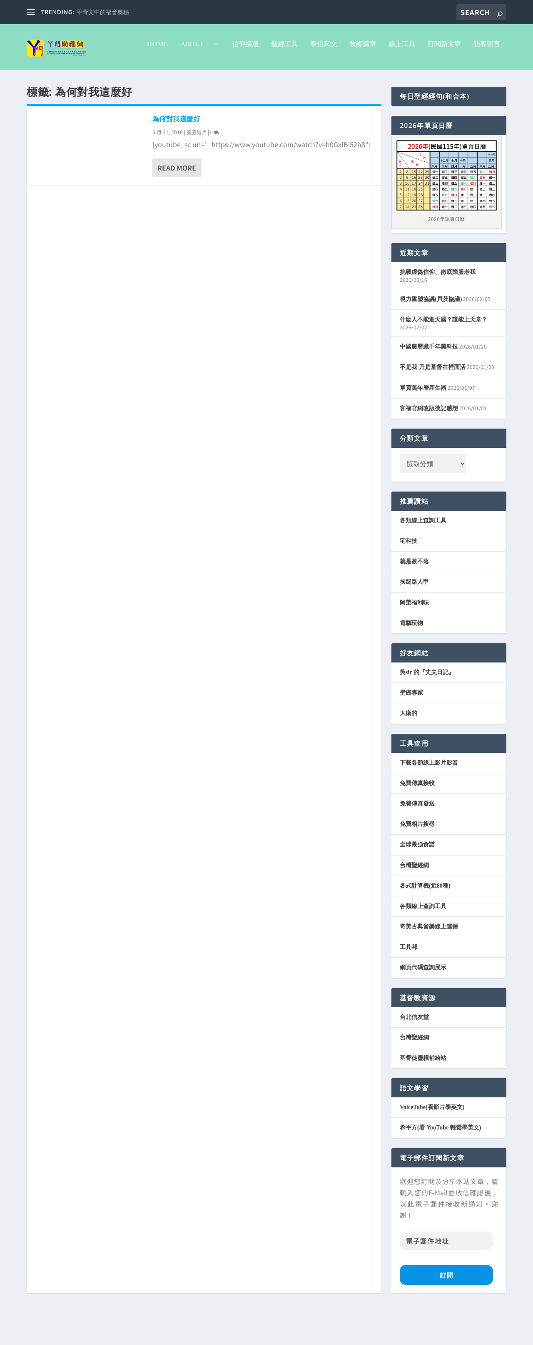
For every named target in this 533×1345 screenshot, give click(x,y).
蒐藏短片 (197, 168)
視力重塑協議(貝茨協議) (431, 334)
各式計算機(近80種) (425, 921)
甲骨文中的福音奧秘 (103, 12)
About (82, 79)
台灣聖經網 (414, 900)
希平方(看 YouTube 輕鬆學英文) (440, 1162)
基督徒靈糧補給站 (423, 1093)
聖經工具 (170, 79)
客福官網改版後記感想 (429, 443)
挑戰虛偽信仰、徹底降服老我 (438, 307)
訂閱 (446, 1310)
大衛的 (408, 748)
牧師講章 (248, 79)
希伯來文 (209, 79)
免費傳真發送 (417, 839)
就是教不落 (414, 596)
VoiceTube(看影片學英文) (432, 1142)
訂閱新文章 (330, 79)
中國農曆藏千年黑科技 (429, 382)
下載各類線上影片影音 (429, 798)
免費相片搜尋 (417, 859)
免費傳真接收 (417, 818)
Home (43, 79)
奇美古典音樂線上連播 (429, 962)
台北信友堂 (414, 1052)
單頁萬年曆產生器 (423, 423)
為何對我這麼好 (176, 154)
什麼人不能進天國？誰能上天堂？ (443, 354)
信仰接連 (131, 79)
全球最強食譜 (417, 879)
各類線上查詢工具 (423, 555)
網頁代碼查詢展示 (423, 1002)
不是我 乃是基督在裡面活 (433, 402)
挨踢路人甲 (414, 617)
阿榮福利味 (414, 638)
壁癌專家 (411, 728)
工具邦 (408, 982)
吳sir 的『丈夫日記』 (427, 707)
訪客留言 (372, 79)
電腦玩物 (411, 658)
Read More (176, 203)
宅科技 (408, 576)
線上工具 (287, 79)
